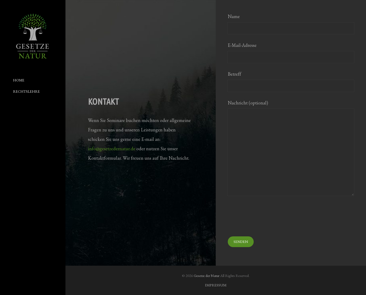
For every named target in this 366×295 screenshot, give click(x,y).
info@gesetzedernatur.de (111, 149)
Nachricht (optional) (291, 148)
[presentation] (267, 217)
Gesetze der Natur (206, 275)
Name (291, 23)
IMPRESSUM (215, 284)
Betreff (291, 81)
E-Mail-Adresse (291, 52)
